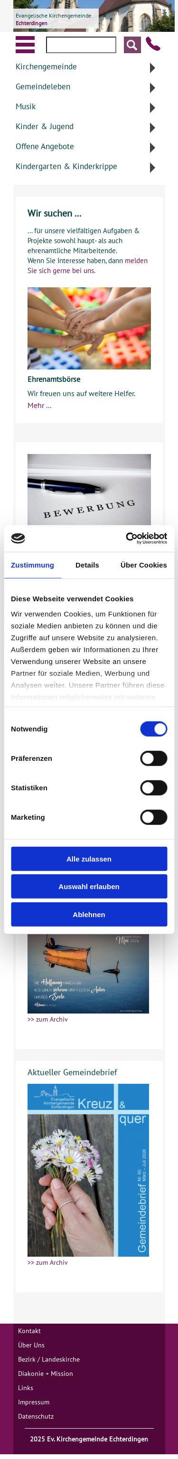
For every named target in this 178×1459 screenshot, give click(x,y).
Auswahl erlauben (88, 886)
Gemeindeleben (43, 86)
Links (25, 1387)
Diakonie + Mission (45, 1373)
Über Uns (31, 1345)
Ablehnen (89, 914)
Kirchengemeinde (46, 66)
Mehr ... (39, 405)
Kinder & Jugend (45, 126)
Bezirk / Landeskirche (49, 1359)
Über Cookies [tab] (144, 564)
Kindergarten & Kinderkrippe (66, 166)
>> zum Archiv (48, 1019)
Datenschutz (36, 1416)
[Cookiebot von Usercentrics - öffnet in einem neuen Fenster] (126, 538)
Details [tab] (87, 564)
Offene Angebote (45, 146)
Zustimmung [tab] (32, 564)
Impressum (33, 1402)
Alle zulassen (89, 858)
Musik (26, 106)
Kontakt (29, 1330)
